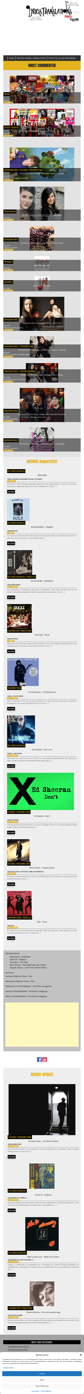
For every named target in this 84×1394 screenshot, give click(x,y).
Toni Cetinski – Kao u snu (42, 751)
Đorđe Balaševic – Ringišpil (42, 528)
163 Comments (8, 383)
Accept (42, 1374)
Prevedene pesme (36, 171)
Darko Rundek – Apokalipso (42, 582)
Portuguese (24, 873)
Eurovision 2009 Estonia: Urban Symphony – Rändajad (42, 445)
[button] (81, 1355)
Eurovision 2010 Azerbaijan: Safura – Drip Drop (42, 324)
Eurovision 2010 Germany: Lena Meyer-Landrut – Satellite (42, 351)
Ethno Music (15, 481)
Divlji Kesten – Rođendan (20, 958)
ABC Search (42, 97)
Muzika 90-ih (16, 1199)
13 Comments (11, 483)
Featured (23, 171)
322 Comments (8, 221)
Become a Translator (42, 287)
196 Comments (8, 272)
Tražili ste (31, 578)
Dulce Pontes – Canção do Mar (42, 869)
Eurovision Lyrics (11, 171)
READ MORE (11, 493)
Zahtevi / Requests (11, 129)
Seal (13, 927)
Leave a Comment (12, 588)
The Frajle (15, 640)
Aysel (14, 381)
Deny (42, 1380)
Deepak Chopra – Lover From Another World (28, 969)
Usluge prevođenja (66, 58)
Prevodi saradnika (27, 372)
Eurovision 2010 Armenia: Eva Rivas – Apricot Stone (42, 244)
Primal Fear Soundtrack (36, 873)
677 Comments (8, 102)
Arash (10, 381)
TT (26, 1199)
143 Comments (8, 423)
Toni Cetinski (18, 755)
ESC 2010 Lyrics (13, 249)
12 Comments (11, 875)
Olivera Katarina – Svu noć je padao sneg (43, 1314)
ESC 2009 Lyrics (23, 180)
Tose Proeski (38, 481)
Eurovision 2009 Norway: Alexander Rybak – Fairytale (42, 175)
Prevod (7, 94)
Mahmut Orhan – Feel (23, 978)
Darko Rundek (16, 586)
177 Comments (8, 331)
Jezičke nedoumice (42, 267)
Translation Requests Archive (42, 132)
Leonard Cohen (16, 1146)
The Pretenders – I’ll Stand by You (42, 694)
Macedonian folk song (26, 481)
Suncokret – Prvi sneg (19, 964)
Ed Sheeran (15, 821)
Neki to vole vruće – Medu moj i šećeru (43, 1258)
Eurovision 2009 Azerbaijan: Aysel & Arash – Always (42, 376)
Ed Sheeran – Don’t (42, 817)
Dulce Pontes (16, 873)
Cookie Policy (35, 1391)
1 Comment (11, 534)
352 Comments (8, 182)
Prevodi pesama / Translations (31, 58)
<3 (12, 698)
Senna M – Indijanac (18, 961)
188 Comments (8, 292)
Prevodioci (8, 263)
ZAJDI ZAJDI (42, 477)
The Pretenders (18, 698)
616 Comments (8, 137)
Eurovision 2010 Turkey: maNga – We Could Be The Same (42, 416)
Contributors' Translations (20, 632)
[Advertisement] (42, 38)
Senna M (22, 1199)
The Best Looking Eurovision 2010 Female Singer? (42, 216)
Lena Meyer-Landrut (24, 356)
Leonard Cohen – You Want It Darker (43, 1143)
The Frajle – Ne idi (42, 636)
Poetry (51, 58)
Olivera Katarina (17, 1317)
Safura (20, 329)
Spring (8, 978)
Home (11, 58)
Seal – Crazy (42, 923)
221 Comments (8, 251)
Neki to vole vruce (25, 1261)
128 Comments (8, 452)
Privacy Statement (46, 1391)
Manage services (8, 1367)
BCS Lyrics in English (16, 472)
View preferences (42, 1386)
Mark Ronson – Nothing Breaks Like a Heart (28, 966)
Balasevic (15, 532)
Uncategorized (10, 213)
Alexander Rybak (13, 180)
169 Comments (8, 358)
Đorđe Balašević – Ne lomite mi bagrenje (34, 988)
